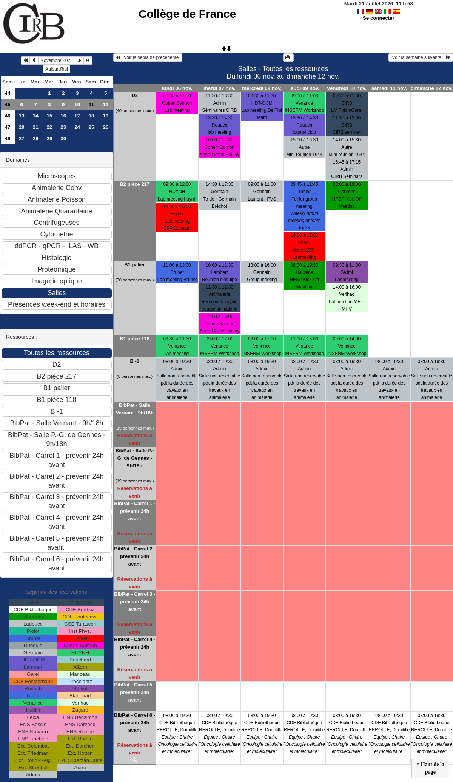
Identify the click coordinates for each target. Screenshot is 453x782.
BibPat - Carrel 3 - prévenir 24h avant (134, 601)
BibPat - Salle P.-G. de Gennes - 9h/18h (135, 458)
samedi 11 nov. (389, 88)
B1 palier (134, 264)
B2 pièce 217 (134, 184)
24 (77, 127)
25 (91, 127)
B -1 (134, 361)
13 (22, 116)
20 (22, 127)
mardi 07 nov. (219, 88)
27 (22, 138)
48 (8, 138)
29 (49, 138)
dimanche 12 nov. (432, 88)
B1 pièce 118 (134, 339)
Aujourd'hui (56, 69)
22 (49, 127)
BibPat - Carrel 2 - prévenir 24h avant (134, 556)
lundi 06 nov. (177, 88)
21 (36, 127)
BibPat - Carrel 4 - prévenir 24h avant (134, 647)
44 (8, 93)
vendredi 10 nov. (346, 88)
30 (63, 138)
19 (105, 116)
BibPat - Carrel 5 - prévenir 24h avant (134, 692)
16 (63, 116)
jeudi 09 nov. (304, 88)
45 (8, 104)
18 (91, 116)
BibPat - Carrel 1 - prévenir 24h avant (134, 511)
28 (36, 138)
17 (77, 116)
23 (63, 127)
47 (8, 127)
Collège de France (187, 14)
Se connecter (378, 18)
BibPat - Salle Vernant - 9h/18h (134, 409)
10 (77, 104)
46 (8, 116)
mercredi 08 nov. (262, 88)
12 (105, 104)
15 (49, 116)
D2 (134, 95)
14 (36, 116)
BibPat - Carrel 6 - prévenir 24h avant (134, 722)
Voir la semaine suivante (421, 57)
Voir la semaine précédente (148, 57)
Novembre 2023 (56, 60)
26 (105, 127)
